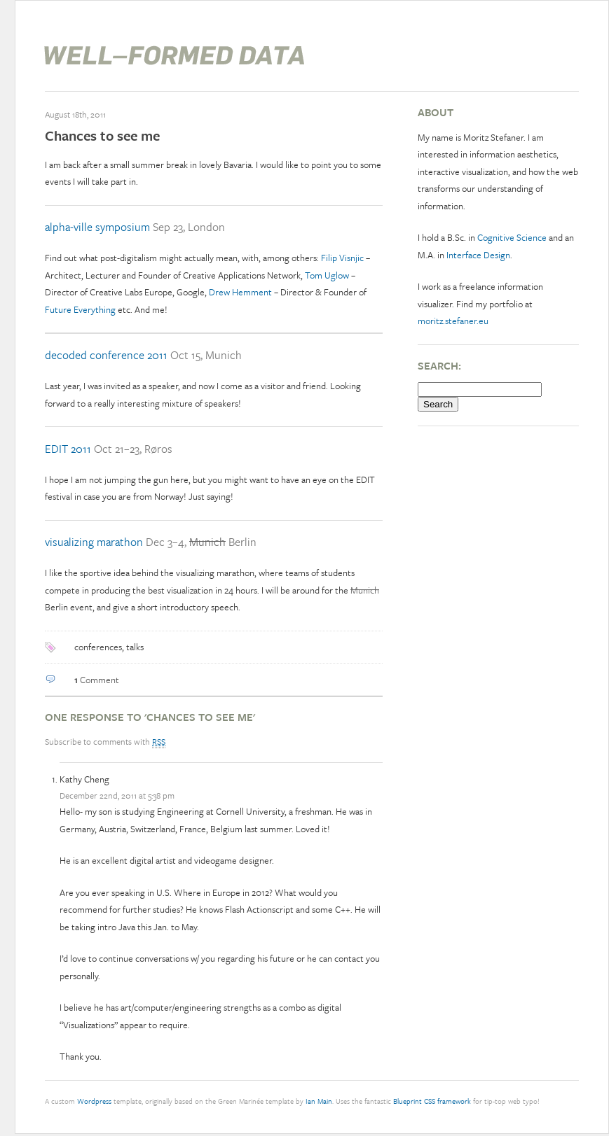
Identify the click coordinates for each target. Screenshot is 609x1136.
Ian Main (319, 1101)
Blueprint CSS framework (432, 1101)
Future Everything (80, 309)
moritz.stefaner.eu (453, 321)
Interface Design (478, 255)
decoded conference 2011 (106, 354)
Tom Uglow (327, 275)
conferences (98, 647)
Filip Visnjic (343, 258)
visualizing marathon (94, 541)
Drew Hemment (240, 292)
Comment (96, 680)
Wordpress (94, 1101)
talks (135, 647)
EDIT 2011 (68, 448)
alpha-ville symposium (97, 226)
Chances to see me (102, 135)
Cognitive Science (512, 237)
